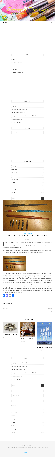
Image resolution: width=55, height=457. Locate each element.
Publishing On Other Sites (17, 72)
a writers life (6, 299)
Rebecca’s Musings (27, 9)
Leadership (14, 172)
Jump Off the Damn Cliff (17, 119)
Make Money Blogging (16, 62)
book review (14, 169)
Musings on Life (15, 179)
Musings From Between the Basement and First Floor (24, 115)
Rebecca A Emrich (8, 303)
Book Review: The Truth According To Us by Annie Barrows (44, 347)
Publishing (13, 182)
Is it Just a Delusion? (16, 122)
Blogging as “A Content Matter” (19, 106)
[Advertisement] (27, 41)
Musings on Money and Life (18, 112)
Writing (13, 192)
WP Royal (31, 445)
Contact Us (14, 59)
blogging (13, 166)
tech (12, 185)
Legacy (13, 175)
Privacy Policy (14, 69)
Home (9, 447)
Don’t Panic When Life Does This (19, 109)
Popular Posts (14, 66)
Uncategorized (15, 189)
